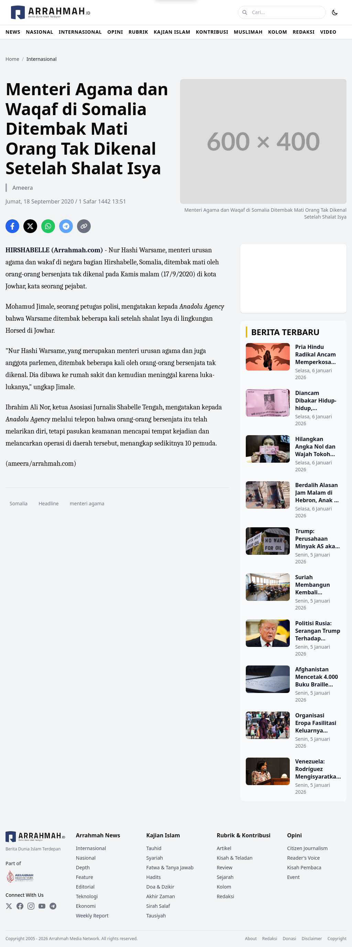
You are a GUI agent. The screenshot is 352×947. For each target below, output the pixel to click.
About (251, 939)
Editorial (85, 886)
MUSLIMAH (248, 32)
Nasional (86, 858)
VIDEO (328, 32)
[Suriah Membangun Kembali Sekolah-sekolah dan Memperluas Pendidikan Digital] (293, 592)
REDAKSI (304, 32)
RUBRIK (138, 32)
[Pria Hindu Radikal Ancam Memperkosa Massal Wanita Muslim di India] (293, 362)
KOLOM (277, 32)
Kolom (224, 886)
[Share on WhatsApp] (48, 226)
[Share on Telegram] (66, 226)
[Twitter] (9, 906)
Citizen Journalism (307, 848)
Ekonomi (86, 906)
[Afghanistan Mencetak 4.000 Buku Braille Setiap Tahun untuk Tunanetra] (293, 684)
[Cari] (245, 12)
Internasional (91, 848)
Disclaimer (311, 939)
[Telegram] (53, 906)
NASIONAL (39, 32)
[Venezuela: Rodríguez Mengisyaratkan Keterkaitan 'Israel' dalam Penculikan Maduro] (293, 776)
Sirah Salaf (158, 906)
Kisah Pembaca (304, 867)
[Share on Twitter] (30, 226)
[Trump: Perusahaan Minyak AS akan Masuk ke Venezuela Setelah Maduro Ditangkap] (293, 546)
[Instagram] (31, 906)
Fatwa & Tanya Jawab (170, 867)
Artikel (224, 848)
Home (12, 59)
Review (224, 867)
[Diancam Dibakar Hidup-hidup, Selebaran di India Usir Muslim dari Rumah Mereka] (293, 408)
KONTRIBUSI (212, 32)
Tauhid (154, 848)
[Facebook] (19, 906)
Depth (83, 867)
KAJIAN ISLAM (172, 32)
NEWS (13, 32)
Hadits (153, 877)
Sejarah (225, 877)
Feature (84, 877)
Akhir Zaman (160, 896)
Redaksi (225, 896)
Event (293, 877)
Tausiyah (156, 915)
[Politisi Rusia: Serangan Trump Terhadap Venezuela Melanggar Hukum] (293, 638)
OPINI (115, 32)
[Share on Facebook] (12, 226)
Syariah (154, 858)
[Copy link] (84, 226)
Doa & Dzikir (160, 886)
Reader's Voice (303, 858)
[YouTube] (41, 906)
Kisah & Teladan (234, 858)
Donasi (289, 939)
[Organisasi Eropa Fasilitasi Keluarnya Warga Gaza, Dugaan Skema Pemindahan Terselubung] (293, 730)
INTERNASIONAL (80, 32)
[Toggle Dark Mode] (335, 12)
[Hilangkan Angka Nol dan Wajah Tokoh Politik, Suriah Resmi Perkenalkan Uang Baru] (293, 454)
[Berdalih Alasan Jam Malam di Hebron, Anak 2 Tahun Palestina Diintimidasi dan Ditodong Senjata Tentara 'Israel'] (293, 500)
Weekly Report (92, 915)
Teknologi (87, 896)
